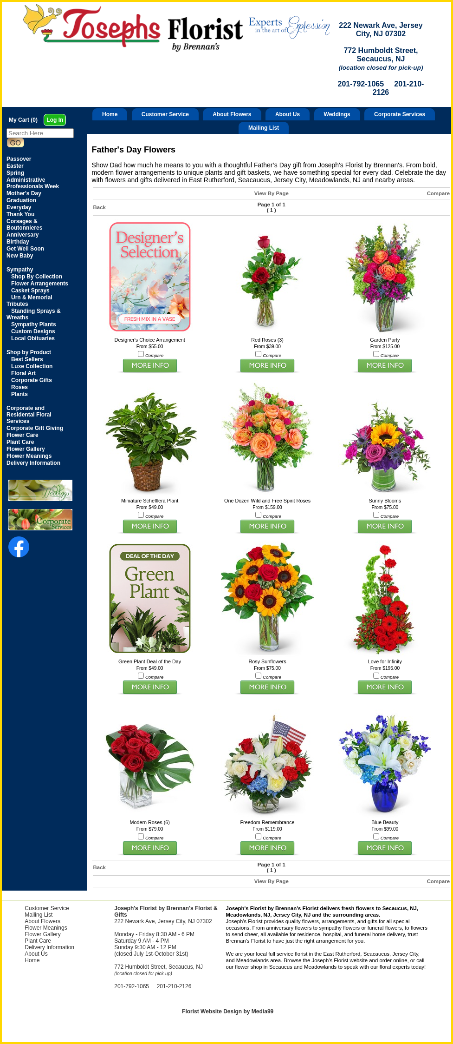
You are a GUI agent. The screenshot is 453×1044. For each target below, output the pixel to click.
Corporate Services (399, 114)
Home (109, 114)
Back (99, 207)
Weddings (337, 114)
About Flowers (232, 114)
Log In (54, 120)
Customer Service (165, 114)
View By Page (271, 193)
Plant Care (38, 941)
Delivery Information (49, 947)
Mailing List (263, 128)
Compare (438, 193)
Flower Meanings (46, 928)
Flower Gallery (42, 934)
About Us (287, 114)
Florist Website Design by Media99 (227, 1011)
